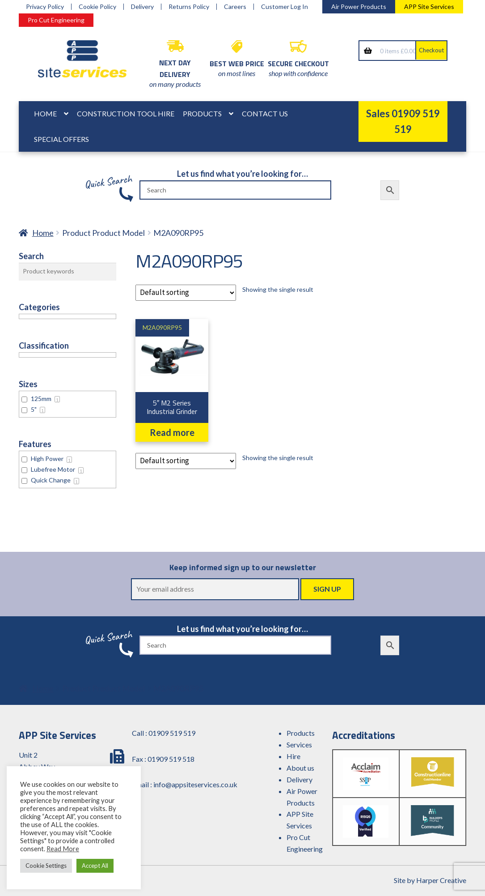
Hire (293, 756)
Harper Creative (441, 880)
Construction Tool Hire (125, 113)
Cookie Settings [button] (46, 865)
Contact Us (265, 113)
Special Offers (61, 139)
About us (300, 768)
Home (45, 113)
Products (202, 113)
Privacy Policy (45, 7)
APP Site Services (429, 6)
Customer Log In (284, 7)
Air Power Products (358, 6)
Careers (235, 7)
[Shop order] (185, 293)
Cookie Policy (97, 7)
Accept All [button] (95, 865)
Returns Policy (189, 7)
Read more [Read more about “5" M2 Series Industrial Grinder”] (172, 432)
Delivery (142, 7)
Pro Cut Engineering (56, 20)
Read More (62, 849)
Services (299, 744)
